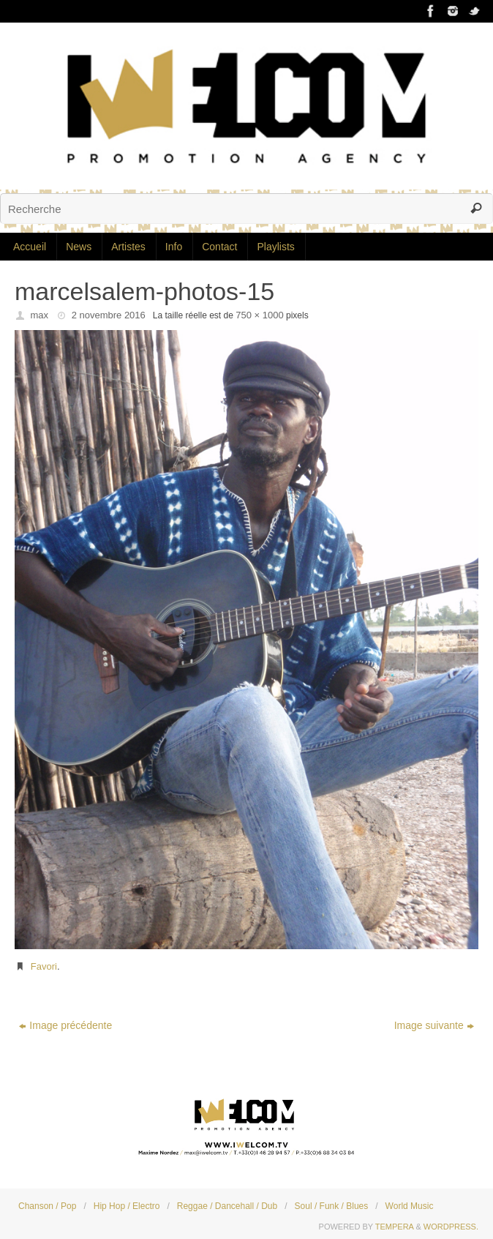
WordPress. (451, 1226)
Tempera (394, 1226)
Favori (44, 966)
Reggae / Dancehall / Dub (227, 1206)
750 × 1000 (259, 315)
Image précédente (65, 1025)
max (40, 315)
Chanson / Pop (47, 1206)
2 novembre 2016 (109, 315)
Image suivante (434, 1025)
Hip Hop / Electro (127, 1206)
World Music (409, 1206)
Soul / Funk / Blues (332, 1206)
